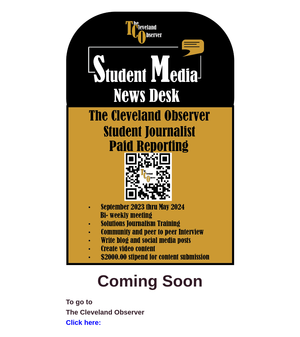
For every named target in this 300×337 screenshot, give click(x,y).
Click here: (83, 322)
